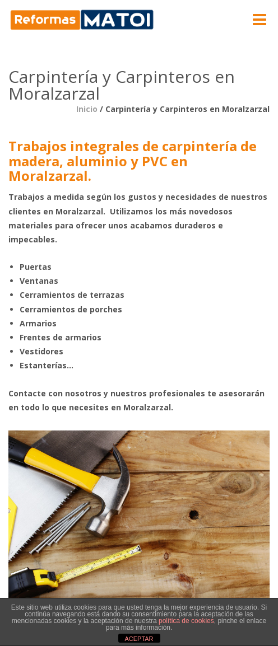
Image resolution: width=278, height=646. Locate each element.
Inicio (87, 109)
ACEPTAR (138, 638)
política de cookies (186, 621)
